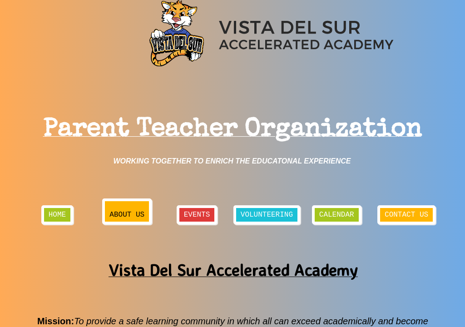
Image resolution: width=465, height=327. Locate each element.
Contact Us (406, 215)
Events (197, 215)
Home (57, 215)
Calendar (336, 215)
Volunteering (267, 215)
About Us (126, 215)
